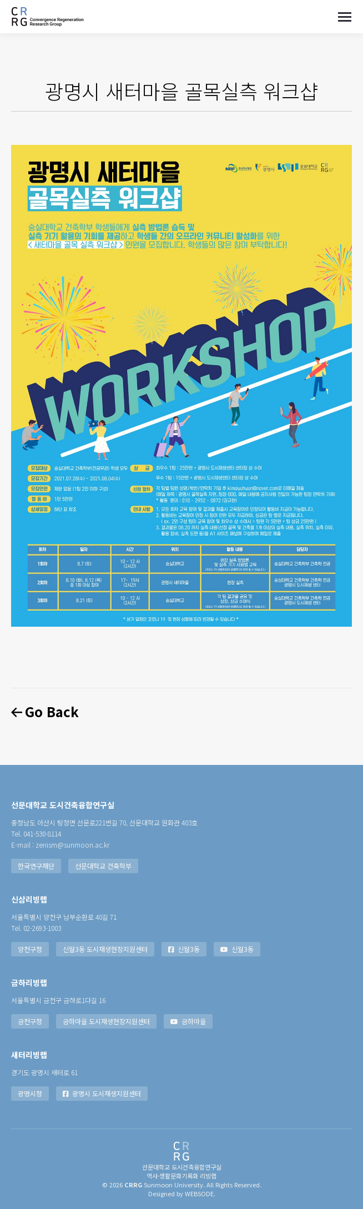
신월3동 (184, 949)
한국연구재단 (36, 865)
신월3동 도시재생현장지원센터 (105, 949)
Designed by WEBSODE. (181, 1193)
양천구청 (30, 949)
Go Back (45, 711)
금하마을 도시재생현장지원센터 (106, 1021)
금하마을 (188, 1021)
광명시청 (30, 1093)
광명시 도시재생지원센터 (102, 1093)
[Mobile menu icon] (344, 17)
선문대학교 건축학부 (103, 865)
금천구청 (30, 1021)
